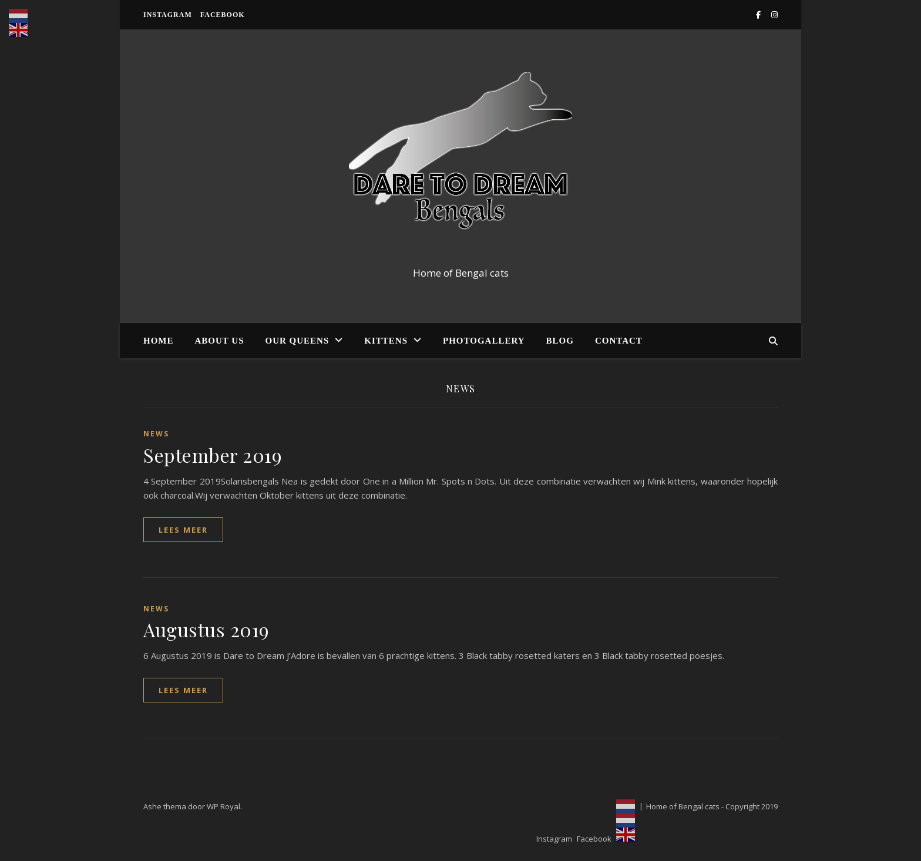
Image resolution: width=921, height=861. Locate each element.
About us (219, 340)
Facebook (222, 15)
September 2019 (212, 455)
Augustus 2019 (206, 629)
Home (158, 340)
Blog (560, 340)
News (156, 434)
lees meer (183, 529)
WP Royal (223, 806)
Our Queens (297, 340)
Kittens (386, 340)
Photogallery (484, 340)
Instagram (167, 15)
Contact (619, 340)
